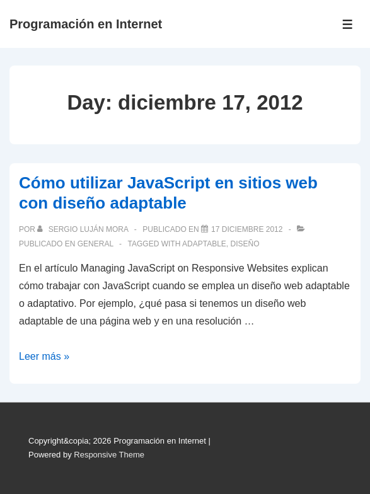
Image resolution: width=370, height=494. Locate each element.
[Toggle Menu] (348, 24)
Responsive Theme (109, 454)
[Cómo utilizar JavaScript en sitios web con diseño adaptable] (246, 229)
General (95, 243)
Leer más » (44, 356)
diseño (245, 243)
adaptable (204, 243)
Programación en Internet (85, 24)
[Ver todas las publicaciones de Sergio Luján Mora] (83, 229)
